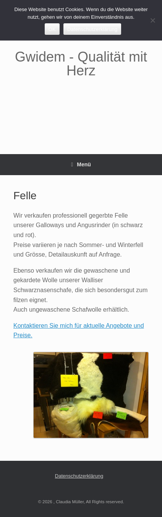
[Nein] (152, 20)
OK (52, 29)
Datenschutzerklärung (79, 476)
